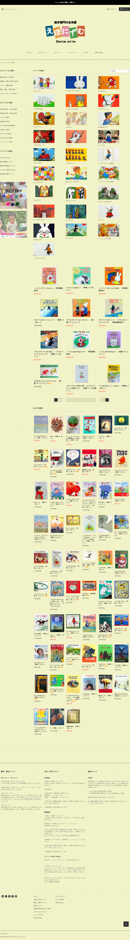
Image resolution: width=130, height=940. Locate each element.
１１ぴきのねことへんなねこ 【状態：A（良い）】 (114, 387)
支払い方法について (40, 899)
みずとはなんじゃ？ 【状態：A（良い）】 (40, 663)
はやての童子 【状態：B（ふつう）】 (41, 634)
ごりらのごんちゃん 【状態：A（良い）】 (88, 636)
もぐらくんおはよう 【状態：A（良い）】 (79, 289)
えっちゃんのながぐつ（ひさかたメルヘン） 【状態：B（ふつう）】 (41, 729)
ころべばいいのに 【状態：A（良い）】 (121, 602)
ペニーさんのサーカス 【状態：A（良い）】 (105, 471)
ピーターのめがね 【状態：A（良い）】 (40, 567)
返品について (38, 905)
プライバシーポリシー (41, 912)
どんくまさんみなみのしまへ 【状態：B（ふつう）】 (121, 533)
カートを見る (60, 899)
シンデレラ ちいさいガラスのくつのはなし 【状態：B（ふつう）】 (40, 537)
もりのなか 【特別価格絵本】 (89, 594)
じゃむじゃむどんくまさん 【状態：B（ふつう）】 (72, 500)
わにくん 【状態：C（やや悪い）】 (57, 635)
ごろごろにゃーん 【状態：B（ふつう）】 (41, 595)
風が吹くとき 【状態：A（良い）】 (105, 696)
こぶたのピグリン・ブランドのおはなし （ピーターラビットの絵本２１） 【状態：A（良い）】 (89, 539)
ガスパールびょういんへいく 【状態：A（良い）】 (49, 321)
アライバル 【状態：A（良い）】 (104, 437)
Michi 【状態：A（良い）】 (56, 437)
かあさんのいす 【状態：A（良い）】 (120, 629)
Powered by (13, 936)
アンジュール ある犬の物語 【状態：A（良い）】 (89, 564)
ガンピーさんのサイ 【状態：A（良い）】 (120, 500)
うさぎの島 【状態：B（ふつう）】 (120, 666)
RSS (35, 918)
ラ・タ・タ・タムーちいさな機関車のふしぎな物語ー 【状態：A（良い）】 (72, 439)
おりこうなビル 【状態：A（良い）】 (72, 529)
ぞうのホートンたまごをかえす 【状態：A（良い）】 (105, 603)
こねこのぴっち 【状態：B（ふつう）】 (120, 429)
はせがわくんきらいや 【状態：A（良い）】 (89, 437)
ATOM (40, 918)
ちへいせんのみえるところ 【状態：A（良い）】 (41, 436)
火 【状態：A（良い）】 (57, 728)
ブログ (86, 52)
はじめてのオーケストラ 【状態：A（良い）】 (57, 536)
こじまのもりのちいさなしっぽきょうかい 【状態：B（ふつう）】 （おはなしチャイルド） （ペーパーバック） (57, 603)
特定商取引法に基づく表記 (42, 908)
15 (102, 400)
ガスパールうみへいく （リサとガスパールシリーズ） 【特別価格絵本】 (113, 321)
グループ (58, 52)
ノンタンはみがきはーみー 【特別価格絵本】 (80, 353)
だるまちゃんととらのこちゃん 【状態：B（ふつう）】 (47, 382)
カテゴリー (42, 52)
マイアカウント (60, 896)
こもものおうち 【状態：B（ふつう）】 (56, 572)
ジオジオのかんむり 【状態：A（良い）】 (120, 572)
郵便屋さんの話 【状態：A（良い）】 (88, 470)
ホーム (29, 52)
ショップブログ (39, 915)
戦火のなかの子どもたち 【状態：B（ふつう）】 (121, 695)
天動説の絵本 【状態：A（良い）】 (73, 727)
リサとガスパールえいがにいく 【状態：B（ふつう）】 (80, 321)
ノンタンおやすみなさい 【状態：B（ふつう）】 (114, 353)
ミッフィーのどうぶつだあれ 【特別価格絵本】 (113, 289)
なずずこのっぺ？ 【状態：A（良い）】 (72, 470)
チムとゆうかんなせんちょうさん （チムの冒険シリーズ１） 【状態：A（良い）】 (73, 698)
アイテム (124, 9)
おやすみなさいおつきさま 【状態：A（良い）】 (57, 691)
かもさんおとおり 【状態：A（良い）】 (105, 636)
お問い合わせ (98, 52)
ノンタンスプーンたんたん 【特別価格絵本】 (48, 289)
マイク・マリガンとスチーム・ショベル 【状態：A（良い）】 (72, 597)
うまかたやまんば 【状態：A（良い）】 (72, 567)
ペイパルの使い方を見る (52, 882)
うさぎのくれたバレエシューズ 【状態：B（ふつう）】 (57, 504)
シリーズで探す (11, 62)
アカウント (112, 9)
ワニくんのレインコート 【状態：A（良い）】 (121, 471)
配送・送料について (40, 902)
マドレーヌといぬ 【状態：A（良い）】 (56, 666)
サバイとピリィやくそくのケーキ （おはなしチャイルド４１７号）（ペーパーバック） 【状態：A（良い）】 (89, 503)
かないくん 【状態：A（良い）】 (40, 503)
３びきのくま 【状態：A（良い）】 (105, 665)
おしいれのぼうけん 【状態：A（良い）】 (40, 697)
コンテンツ (72, 52)
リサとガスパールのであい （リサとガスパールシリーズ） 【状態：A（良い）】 (48, 354)
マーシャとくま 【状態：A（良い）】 (88, 666)
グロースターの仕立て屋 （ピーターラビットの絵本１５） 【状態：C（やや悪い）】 (81, 388)
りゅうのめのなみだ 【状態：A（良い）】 (104, 536)
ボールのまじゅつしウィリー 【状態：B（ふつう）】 (72, 633)
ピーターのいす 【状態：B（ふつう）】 (41, 465)
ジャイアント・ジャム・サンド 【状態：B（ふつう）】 (73, 659)
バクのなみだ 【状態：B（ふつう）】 (89, 694)
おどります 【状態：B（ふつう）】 (104, 503)
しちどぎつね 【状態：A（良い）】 (105, 568)
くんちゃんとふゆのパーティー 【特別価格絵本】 (56, 472)
